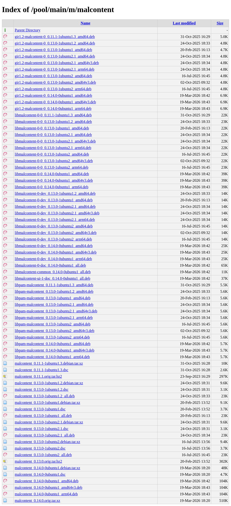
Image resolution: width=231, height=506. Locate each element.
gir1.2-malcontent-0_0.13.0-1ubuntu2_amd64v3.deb (55, 82)
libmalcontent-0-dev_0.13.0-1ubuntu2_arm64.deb (53, 239)
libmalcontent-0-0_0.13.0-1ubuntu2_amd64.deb (52, 154)
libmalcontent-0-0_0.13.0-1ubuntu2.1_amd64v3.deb (55, 141)
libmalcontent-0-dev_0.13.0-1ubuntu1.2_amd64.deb (55, 193)
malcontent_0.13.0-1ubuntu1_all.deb (43, 416)
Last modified (184, 23)
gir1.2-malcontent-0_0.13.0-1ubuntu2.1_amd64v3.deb (57, 63)
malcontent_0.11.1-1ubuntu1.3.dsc (41, 370)
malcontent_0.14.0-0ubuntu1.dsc (40, 474)
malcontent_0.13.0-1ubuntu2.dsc (40, 448)
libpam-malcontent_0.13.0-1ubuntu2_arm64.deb (52, 337)
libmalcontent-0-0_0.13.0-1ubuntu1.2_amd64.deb (53, 122)
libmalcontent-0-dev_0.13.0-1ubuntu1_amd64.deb (54, 200)
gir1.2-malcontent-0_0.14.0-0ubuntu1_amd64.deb (53, 95)
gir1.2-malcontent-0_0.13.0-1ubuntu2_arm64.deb (53, 89)
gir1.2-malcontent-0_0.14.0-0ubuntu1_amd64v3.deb (55, 102)
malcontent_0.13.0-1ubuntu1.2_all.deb (45, 396)
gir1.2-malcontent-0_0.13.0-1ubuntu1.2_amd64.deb (55, 43)
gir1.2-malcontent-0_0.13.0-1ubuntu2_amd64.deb (53, 76)
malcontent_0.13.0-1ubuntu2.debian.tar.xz (47, 442)
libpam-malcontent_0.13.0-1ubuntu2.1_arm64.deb (54, 318)
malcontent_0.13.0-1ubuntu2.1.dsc (41, 429)
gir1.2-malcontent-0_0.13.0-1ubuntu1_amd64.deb (53, 50)
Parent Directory (27, 30)
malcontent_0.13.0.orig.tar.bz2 (38, 461)
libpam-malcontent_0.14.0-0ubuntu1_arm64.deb (52, 357)
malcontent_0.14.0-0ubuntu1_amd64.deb (47, 481)
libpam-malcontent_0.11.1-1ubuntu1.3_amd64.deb (54, 285)
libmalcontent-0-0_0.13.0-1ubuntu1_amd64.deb (52, 128)
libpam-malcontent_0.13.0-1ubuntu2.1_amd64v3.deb (56, 311)
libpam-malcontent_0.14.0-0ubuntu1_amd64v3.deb (54, 350)
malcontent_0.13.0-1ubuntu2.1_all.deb (45, 435)
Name (85, 23)
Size (220, 23)
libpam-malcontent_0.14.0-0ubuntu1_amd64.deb (52, 344)
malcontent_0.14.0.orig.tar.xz (37, 500)
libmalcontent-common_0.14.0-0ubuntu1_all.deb (53, 272)
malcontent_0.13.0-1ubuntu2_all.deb (43, 455)
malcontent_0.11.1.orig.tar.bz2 (38, 376)
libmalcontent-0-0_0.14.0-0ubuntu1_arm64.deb (51, 187)
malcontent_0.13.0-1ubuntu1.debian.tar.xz (47, 402)
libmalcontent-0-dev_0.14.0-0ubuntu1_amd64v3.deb (55, 252)
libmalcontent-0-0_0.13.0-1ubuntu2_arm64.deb (51, 167)
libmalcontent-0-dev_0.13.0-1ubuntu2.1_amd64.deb (55, 206)
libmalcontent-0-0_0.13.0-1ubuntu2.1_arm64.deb (53, 148)
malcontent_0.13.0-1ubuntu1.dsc (40, 409)
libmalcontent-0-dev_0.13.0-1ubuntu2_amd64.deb (54, 226)
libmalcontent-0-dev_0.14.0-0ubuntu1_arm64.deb (53, 259)
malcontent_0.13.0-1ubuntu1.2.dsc (41, 389)
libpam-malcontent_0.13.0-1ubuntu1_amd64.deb (52, 298)
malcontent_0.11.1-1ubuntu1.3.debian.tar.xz (49, 363)
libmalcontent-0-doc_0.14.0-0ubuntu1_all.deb (50, 265)
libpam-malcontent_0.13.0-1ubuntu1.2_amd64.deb (54, 291)
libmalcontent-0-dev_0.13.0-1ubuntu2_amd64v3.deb (55, 233)
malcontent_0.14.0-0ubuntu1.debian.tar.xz (47, 468)
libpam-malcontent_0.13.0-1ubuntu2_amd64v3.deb (54, 331)
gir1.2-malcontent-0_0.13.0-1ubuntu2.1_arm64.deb (54, 69)
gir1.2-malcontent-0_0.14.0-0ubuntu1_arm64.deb (53, 108)
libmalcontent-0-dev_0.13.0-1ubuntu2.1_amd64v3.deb (57, 213)
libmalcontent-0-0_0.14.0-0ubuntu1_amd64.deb (52, 174)
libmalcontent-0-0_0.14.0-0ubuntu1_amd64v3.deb (54, 180)
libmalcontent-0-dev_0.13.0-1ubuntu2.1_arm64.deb (55, 220)
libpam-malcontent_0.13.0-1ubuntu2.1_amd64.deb (54, 304)
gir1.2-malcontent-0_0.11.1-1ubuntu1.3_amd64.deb (55, 37)
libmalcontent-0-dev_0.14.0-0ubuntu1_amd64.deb (54, 246)
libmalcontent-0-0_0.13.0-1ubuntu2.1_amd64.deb (53, 135)
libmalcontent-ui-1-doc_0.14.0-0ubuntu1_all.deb (52, 278)
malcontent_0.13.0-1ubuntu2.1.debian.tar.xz (49, 422)
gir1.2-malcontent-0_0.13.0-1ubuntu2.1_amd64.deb (55, 56)
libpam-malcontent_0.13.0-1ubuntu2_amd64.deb (52, 324)
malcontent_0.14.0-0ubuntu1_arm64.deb (46, 494)
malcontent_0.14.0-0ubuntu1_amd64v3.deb (48, 487)
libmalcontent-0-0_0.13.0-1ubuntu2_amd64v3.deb (54, 161)
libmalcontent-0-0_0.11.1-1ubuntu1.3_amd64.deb (53, 115)
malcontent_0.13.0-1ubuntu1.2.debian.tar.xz (49, 383)
